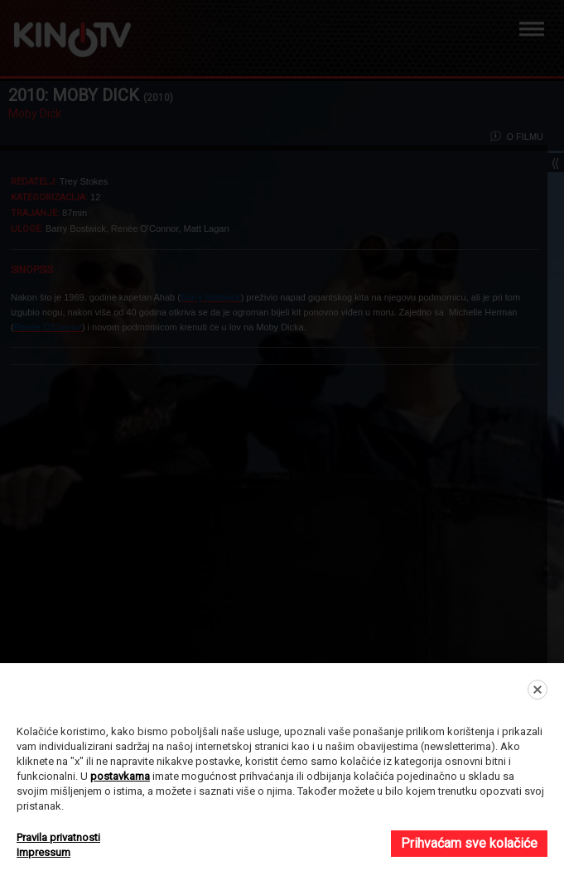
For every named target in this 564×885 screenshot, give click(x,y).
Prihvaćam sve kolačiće (469, 843)
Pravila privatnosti (58, 837)
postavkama (120, 776)
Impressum (43, 852)
